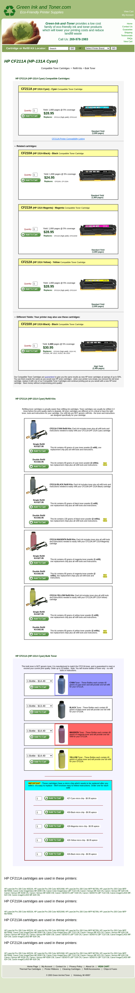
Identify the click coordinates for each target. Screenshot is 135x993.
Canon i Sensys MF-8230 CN (16, 893)
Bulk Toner (90, 68)
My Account (128, 15)
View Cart (129, 11)
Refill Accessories (92, 969)
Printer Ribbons (52, 969)
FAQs (129, 38)
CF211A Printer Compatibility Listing (68, 139)
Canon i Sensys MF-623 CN (92, 891)
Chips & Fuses (110, 969)
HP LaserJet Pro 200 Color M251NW (49, 889)
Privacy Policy (75, 966)
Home (129, 23)
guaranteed (50, 377)
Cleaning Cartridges (71, 969)
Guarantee (127, 29)
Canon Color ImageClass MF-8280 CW (29, 891)
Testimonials (126, 35)
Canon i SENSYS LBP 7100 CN (68, 893)
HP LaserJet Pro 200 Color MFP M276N (82, 889)
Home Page (32, 966)
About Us (90, 966)
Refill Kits (77, 68)
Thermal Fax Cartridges (30, 969)
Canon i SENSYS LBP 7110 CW (95, 893)
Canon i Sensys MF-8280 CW (42, 893)
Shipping (128, 32)
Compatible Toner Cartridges (55, 68)
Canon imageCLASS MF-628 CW (25, 895)
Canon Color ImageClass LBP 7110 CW (62, 891)
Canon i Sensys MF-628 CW (116, 891)
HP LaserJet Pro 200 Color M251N (18, 889)
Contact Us (127, 26)
